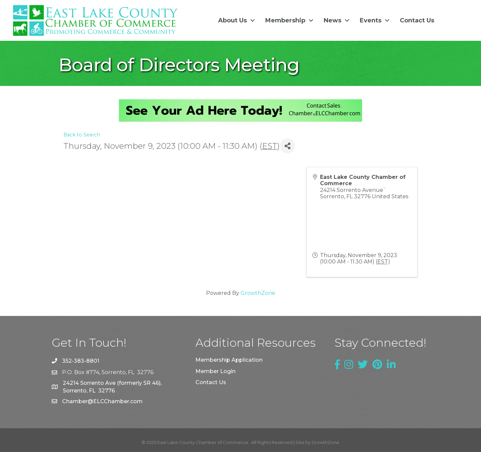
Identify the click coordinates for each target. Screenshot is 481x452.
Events (370, 20)
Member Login (215, 371)
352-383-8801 (80, 361)
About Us (232, 20)
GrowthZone (257, 293)
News (332, 20)
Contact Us (417, 20)
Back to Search (81, 135)
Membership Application (229, 360)
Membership (285, 20)
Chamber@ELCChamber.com (102, 401)
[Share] (287, 145)
